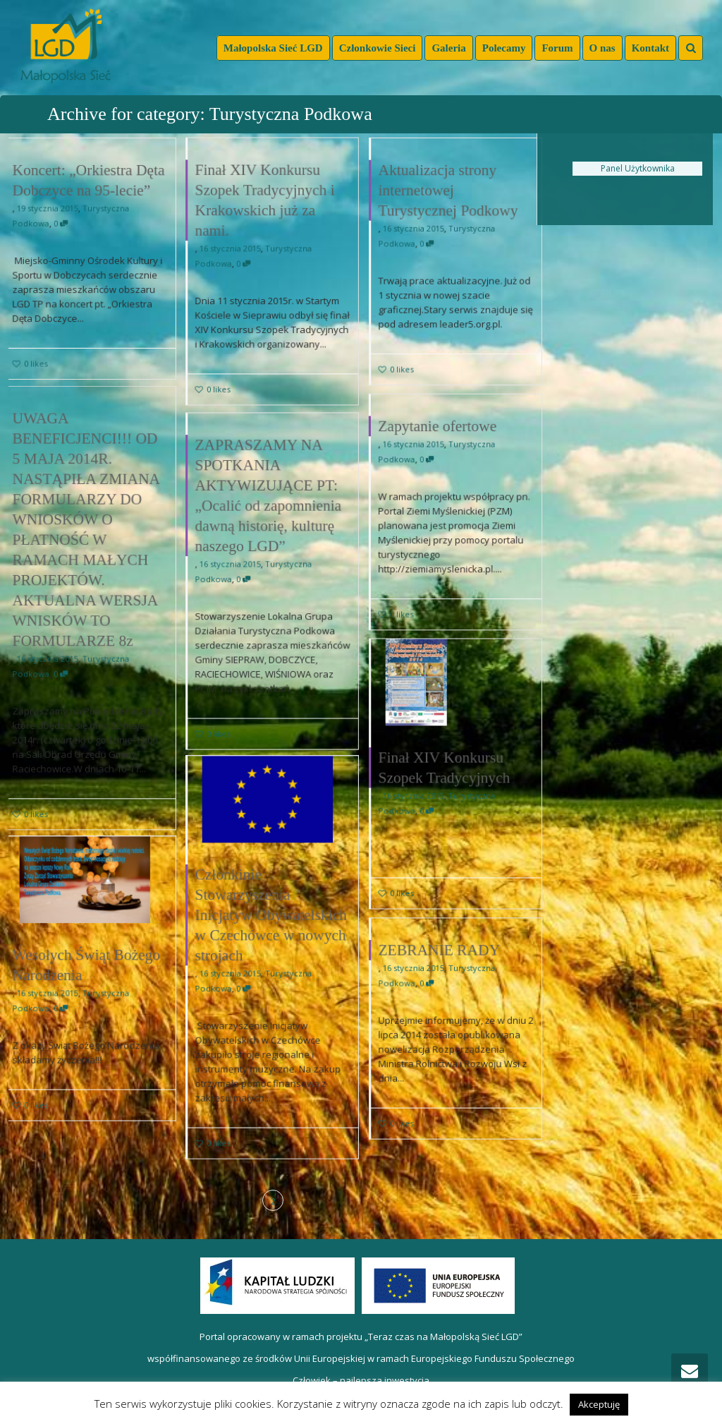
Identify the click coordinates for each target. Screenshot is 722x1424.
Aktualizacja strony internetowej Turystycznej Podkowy (448, 188)
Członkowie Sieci (377, 48)
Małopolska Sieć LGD (273, 48)
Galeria (448, 48)
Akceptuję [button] (599, 1404)
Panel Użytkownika (638, 168)
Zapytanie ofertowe (437, 424)
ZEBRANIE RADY (441, 960)
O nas (602, 48)
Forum (557, 48)
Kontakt (650, 48)
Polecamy (504, 48)
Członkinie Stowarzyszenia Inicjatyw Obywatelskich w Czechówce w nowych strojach (271, 920)
